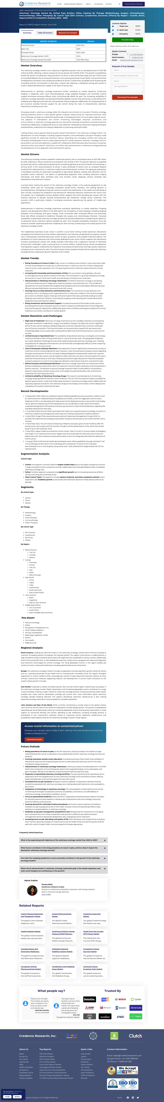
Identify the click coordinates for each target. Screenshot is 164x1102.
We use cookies (8, 1091)
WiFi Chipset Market (47, 1059)
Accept (7, 1097)
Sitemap (84, 1078)
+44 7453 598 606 (134, 54)
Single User (124, 26)
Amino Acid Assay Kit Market (50, 1064)
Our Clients (23, 1059)
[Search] (120, 4)
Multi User (123, 30)
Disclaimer (85, 1062)
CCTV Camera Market (47, 1062)
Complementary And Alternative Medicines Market (30, 951)
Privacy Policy (86, 1059)
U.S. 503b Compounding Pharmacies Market (56, 1078)
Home (21, 10)
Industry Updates (25, 1078)
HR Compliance (87, 1070)
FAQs (21, 1064)
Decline (17, 1097)
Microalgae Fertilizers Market (50, 1067)
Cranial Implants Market (30, 931)
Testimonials (24, 1062)
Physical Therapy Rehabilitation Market (54, 1075)
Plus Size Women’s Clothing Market (53, 1073)
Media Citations (87, 1064)
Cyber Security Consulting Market (52, 1070)
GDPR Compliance (88, 1075)
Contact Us (23, 1056)
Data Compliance (87, 1073)
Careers (84, 1056)
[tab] (27, 32)
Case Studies (86, 1054)
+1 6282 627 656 (135, 57)
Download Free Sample (127, 97)
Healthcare (29, 10)
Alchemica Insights (46, 1056)
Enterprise (123, 34)
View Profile (46, 894)
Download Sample (34, 739)
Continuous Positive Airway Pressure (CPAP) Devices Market (63, 934)
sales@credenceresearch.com (131, 60)
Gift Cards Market (46, 1054)
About (21, 1054)
